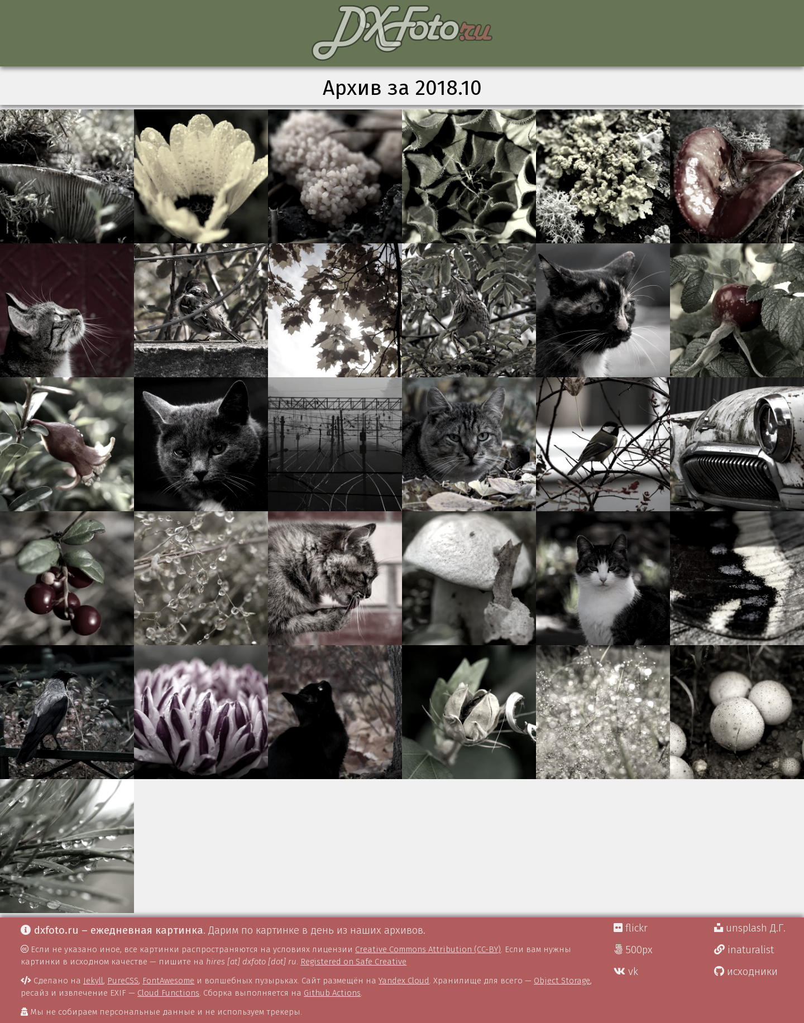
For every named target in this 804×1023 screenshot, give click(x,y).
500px (633, 950)
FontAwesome (168, 981)
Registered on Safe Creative (353, 962)
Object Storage (562, 981)
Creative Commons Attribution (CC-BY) (428, 949)
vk (626, 972)
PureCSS (122, 981)
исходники (746, 972)
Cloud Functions (168, 993)
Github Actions (332, 993)
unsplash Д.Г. (750, 928)
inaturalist (744, 950)
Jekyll (93, 981)
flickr (631, 928)
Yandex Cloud (404, 981)
